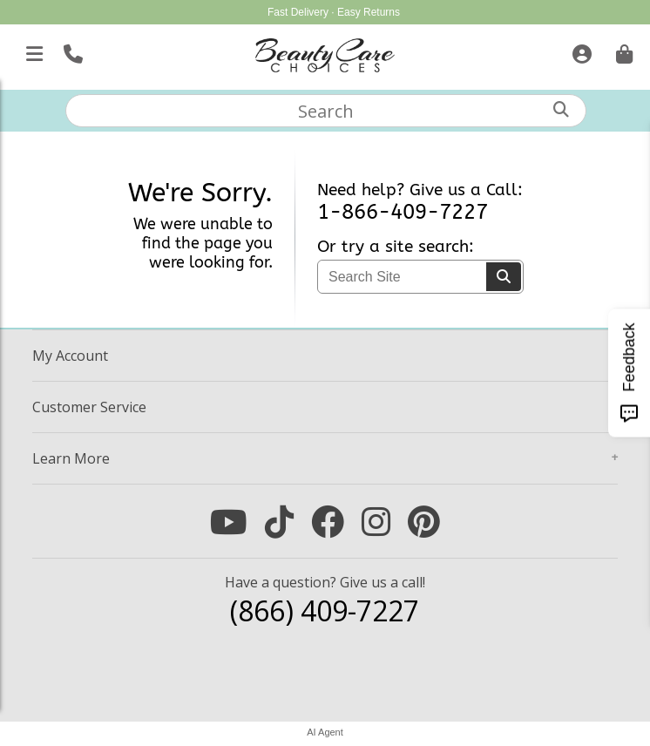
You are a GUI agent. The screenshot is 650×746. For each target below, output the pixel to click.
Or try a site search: (395, 246)
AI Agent (325, 732)
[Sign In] (579, 50)
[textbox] (326, 110)
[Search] (503, 277)
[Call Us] (71, 50)
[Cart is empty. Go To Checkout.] (622, 50)
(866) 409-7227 (324, 610)
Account (70, 355)
